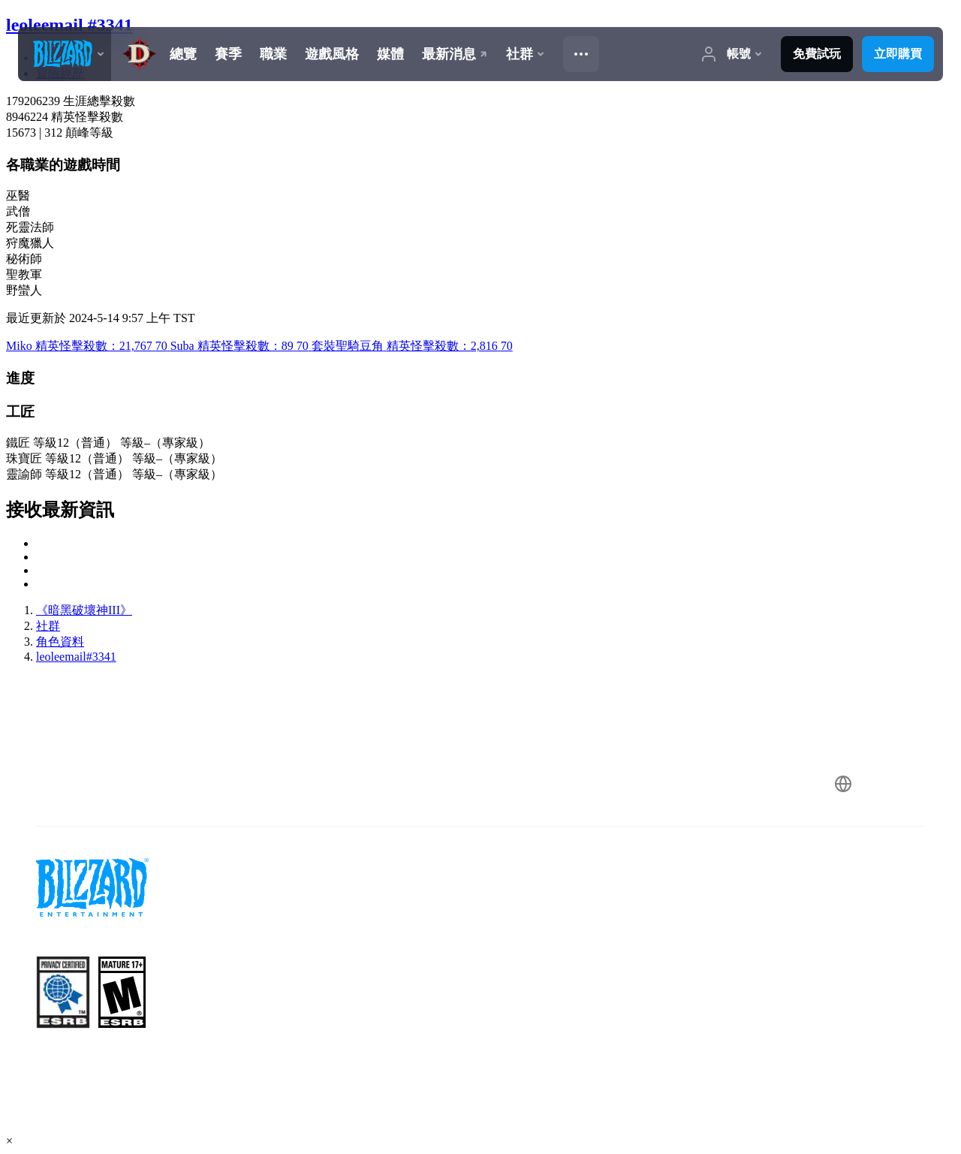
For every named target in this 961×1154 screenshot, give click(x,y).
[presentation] (64, 54)
